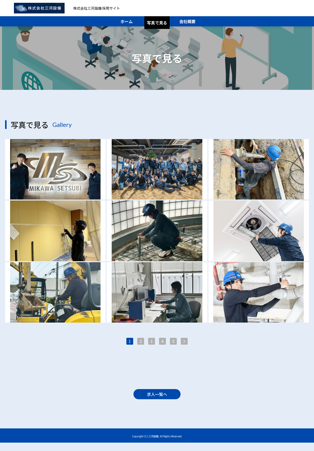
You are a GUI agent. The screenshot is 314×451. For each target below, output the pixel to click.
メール (287, 8)
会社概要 (187, 21)
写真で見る (157, 23)
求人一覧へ (157, 399)
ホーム (127, 21)
